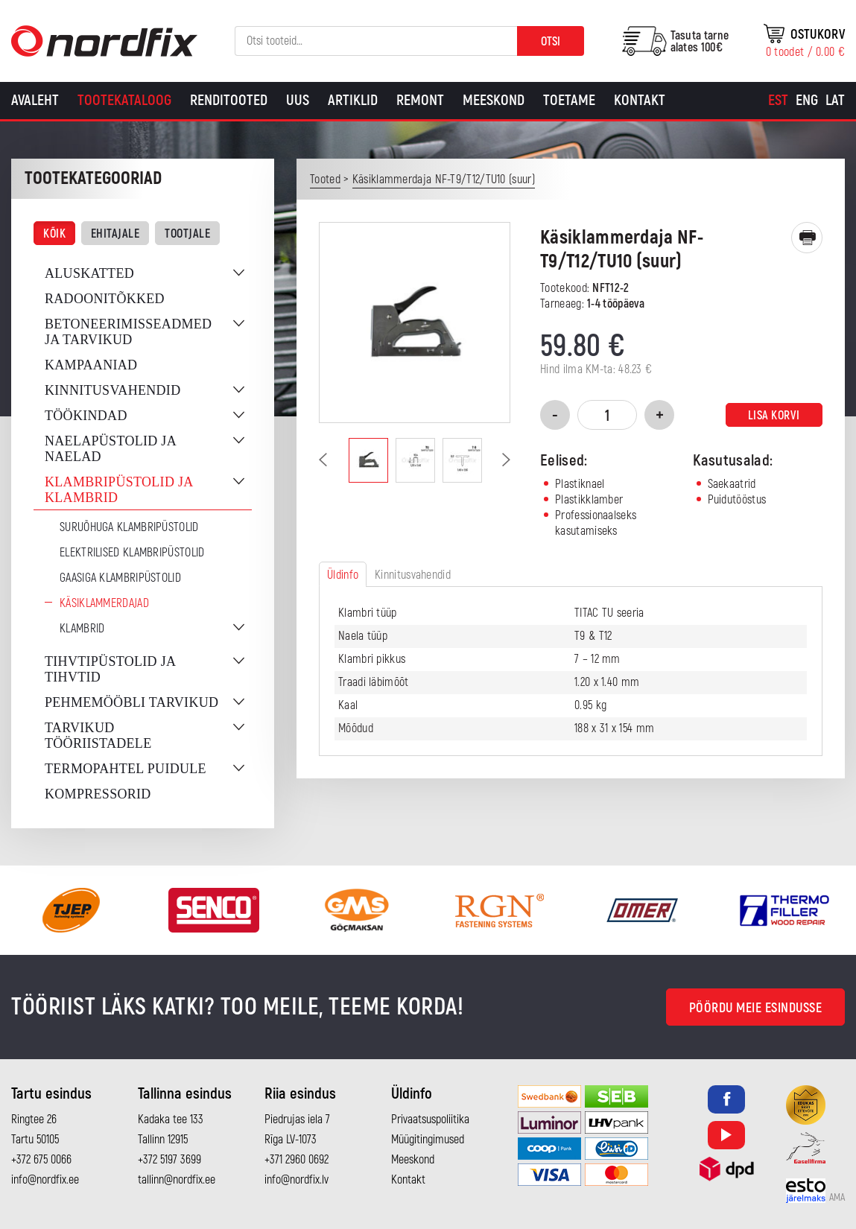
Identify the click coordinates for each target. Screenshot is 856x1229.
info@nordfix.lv (296, 1179)
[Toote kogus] (607, 415)
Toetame (569, 100)
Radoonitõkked (105, 298)
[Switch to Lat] (835, 100)
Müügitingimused (427, 1139)
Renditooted (228, 100)
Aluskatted (89, 273)
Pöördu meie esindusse (755, 1008)
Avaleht (35, 100)
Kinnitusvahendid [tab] (413, 575)
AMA (837, 1198)
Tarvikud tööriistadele (98, 735)
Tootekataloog (124, 100)
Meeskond (493, 100)
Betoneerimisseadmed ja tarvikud (128, 332)
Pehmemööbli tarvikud (131, 702)
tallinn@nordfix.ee (176, 1179)
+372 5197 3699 (169, 1159)
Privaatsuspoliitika (430, 1119)
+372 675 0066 (41, 1159)
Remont (420, 100)
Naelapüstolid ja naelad (110, 449)
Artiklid (353, 100)
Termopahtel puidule (125, 768)
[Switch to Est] (778, 100)
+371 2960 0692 (296, 1159)
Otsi (550, 41)
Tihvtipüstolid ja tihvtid (110, 669)
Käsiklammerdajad (104, 603)
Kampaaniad (91, 365)
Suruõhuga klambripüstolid (129, 527)
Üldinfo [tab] (342, 575)
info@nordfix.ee (45, 1179)
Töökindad (86, 415)
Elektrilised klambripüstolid (132, 552)
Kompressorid (98, 794)
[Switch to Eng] (807, 100)
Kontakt (639, 100)
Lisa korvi (774, 415)
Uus (297, 100)
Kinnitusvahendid (112, 390)
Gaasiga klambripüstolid (120, 578)
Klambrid (82, 628)
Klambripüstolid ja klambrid (119, 489)
